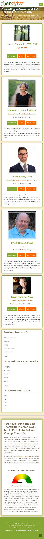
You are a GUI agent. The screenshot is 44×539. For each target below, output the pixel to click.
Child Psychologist (9, 348)
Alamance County (24, 456)
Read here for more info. (22, 533)
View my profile (31, 56)
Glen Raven (7, 370)
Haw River (6, 374)
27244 (5, 405)
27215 (5, 408)
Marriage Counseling (9, 337)
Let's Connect (12, 56)
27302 (5, 396)
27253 (5, 402)
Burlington (7, 367)
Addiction (6, 341)
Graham (6, 381)
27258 (5, 399)
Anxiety (6, 345)
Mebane (6, 377)
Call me (21, 56)
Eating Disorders (8, 352)
